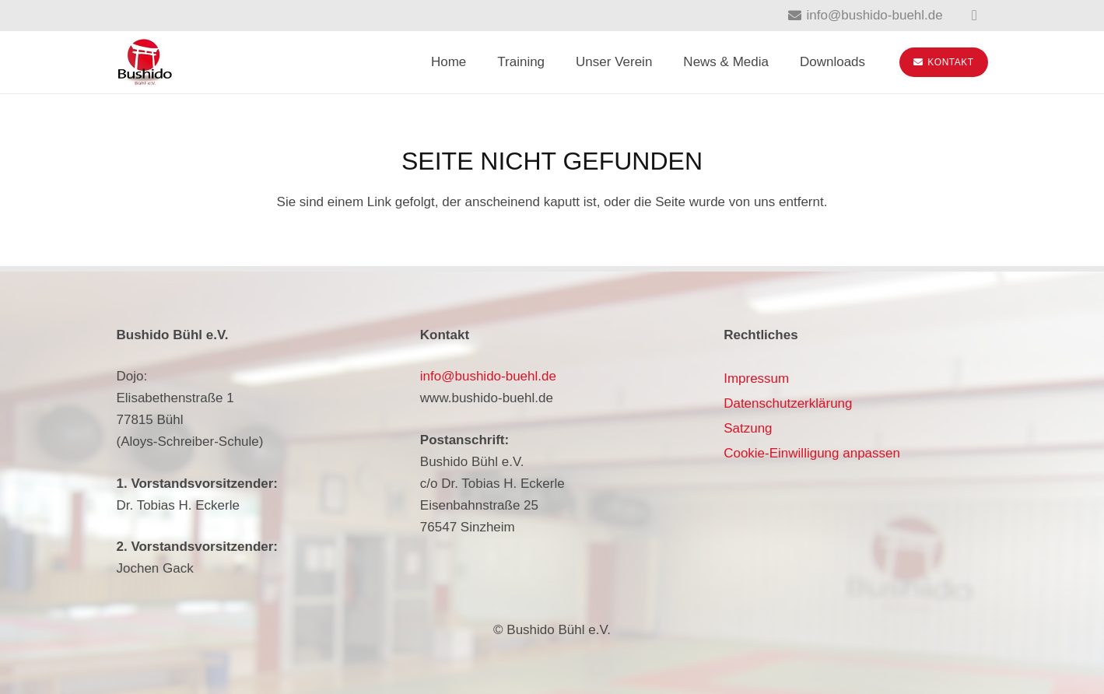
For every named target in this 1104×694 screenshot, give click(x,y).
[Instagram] (975, 15)
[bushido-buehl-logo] (145, 62)
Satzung (748, 428)
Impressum (756, 378)
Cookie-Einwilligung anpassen (812, 453)
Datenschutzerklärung (788, 403)
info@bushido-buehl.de (488, 376)
